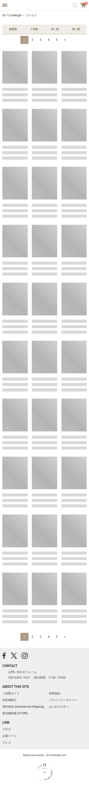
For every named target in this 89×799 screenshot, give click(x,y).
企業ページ (9, 736)
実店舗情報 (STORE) (15, 713)
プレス (6, 742)
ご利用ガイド (10, 693)
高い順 (76, 29)
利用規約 (54, 693)
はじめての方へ (59, 706)
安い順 (55, 29)
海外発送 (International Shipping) (23, 706)
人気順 (34, 29)
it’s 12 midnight (12, 15)
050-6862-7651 (19, 677)
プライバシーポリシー (63, 700)
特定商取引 (9, 700)
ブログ (6, 729)
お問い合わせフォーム (22, 672)
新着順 (13, 29)
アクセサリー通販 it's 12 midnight (44, 5)
